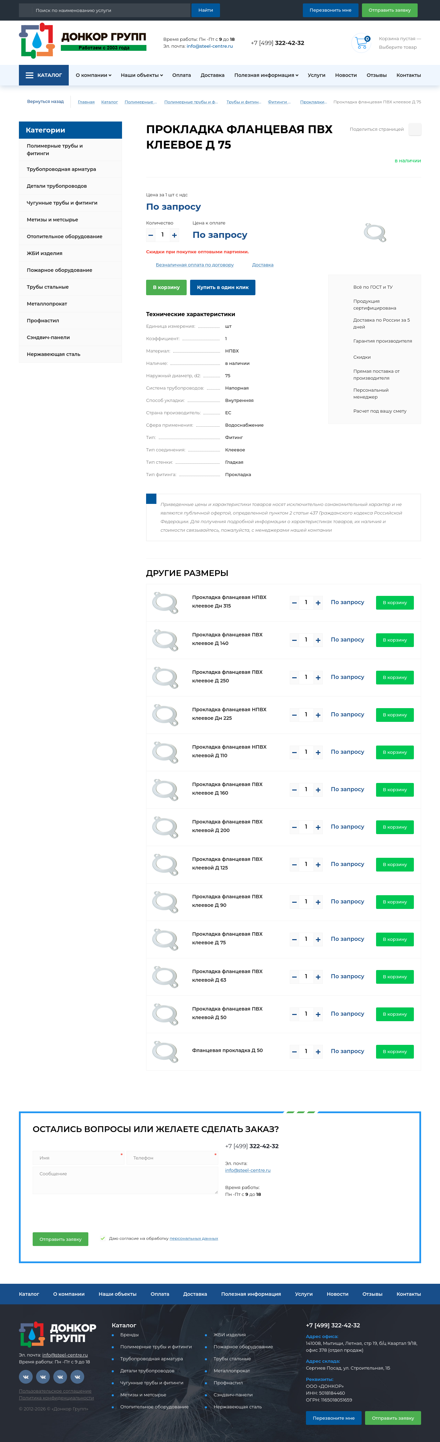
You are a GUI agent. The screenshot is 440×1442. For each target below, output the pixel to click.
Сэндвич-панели (46, 332)
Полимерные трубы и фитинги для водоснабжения (192, 102)
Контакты (409, 75)
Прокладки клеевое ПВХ (321, 102)
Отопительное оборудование (62, 231)
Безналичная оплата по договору (189, 264)
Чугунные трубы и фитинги (59, 197)
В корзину (165, 287)
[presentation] (84, 1211)
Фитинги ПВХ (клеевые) (287, 102)
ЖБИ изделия (43, 248)
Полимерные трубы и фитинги (138, 102)
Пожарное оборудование (57, 264)
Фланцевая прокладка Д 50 (224, 1050)
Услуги (313, 75)
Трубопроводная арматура (59, 163)
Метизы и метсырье (51, 214)
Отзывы (376, 75)
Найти (206, 9)
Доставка (210, 75)
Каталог (104, 102)
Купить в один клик (217, 287)
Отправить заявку (392, 9)
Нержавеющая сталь (51, 348)
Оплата (178, 75)
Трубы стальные (47, 281)
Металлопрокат (45, 298)
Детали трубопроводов (54, 180)
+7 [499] (279, 42)
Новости (343, 75)
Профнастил (42, 315)
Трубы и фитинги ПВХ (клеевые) (247, 102)
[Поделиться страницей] (415, 129)
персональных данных (179, 1238)
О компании (88, 75)
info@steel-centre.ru (206, 46)
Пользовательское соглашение (51, 1391)
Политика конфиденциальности (52, 1397)
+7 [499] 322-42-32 (331, 1325)
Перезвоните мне (331, 1417)
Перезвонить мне (339, 9)
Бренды (128, 1334)
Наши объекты (135, 75)
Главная (81, 102)
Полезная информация (261, 75)
